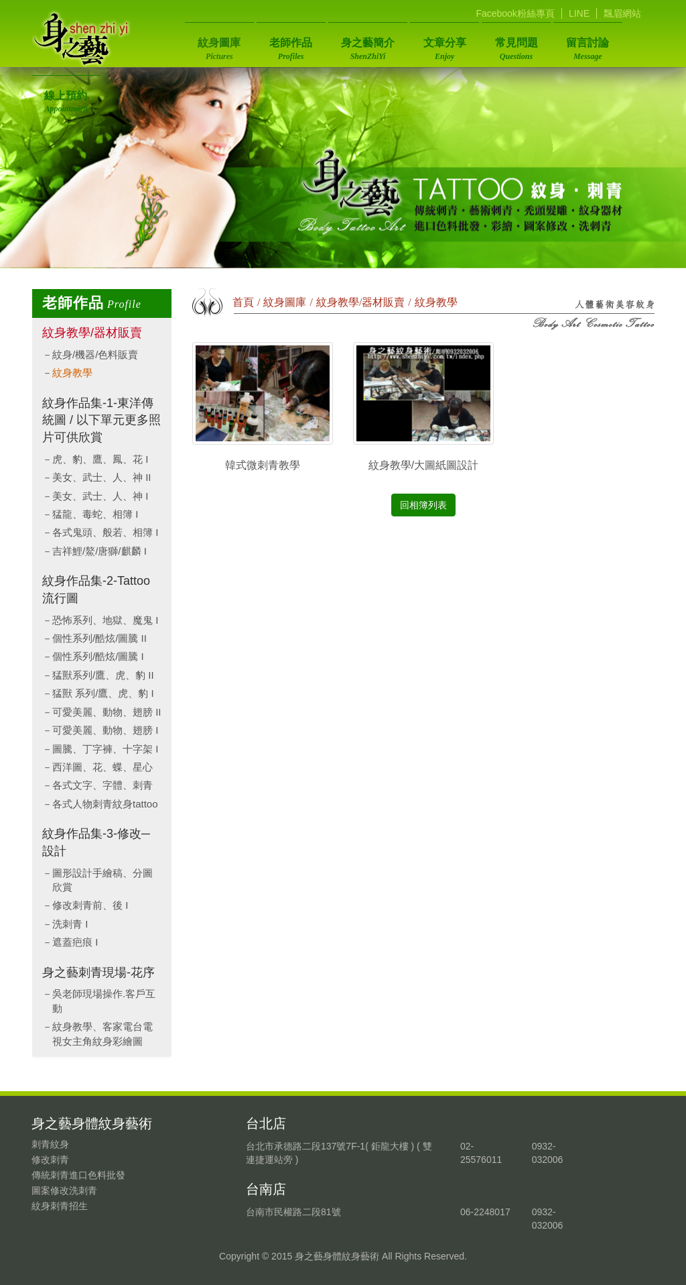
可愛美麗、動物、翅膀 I (105, 730)
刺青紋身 (50, 1144)
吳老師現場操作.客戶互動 (103, 1000)
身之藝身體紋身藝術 (81, 39)
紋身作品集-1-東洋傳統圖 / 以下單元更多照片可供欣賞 (101, 420)
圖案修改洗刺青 (64, 1190)
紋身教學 (72, 372)
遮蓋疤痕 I (75, 942)
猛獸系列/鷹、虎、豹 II (103, 675)
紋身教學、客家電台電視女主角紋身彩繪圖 (102, 1033)
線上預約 (620, 45)
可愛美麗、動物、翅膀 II (106, 712)
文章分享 (424, 45)
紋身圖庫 (216, 45)
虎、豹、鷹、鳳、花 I (100, 459)
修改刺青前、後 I (90, 905)
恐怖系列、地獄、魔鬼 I (105, 620)
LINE (579, 13)
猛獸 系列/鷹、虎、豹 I (103, 693)
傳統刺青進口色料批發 (78, 1175)
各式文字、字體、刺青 (102, 785)
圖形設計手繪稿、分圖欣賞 (102, 880)
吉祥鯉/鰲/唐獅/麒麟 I (99, 551)
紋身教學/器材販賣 (92, 332)
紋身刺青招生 (59, 1205)
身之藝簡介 (353, 45)
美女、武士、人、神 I (100, 496)
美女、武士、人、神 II (101, 477)
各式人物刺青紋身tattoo (105, 803)
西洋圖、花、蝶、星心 (102, 767)
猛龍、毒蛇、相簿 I (95, 514)
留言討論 (554, 45)
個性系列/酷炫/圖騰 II (99, 638)
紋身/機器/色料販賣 (95, 354)
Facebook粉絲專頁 (515, 13)
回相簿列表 (423, 505)
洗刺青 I (70, 924)
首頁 (243, 302)
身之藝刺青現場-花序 (98, 972)
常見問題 (489, 45)
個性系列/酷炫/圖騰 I (98, 656)
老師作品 (282, 45)
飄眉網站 (622, 13)
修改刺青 (50, 1159)
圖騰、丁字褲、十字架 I (105, 749)
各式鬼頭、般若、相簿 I (105, 532)
